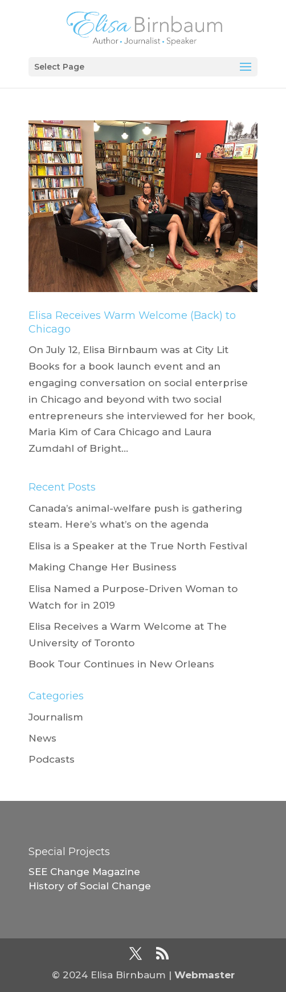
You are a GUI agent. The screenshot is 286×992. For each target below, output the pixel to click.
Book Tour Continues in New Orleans (121, 664)
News (42, 738)
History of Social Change (89, 886)
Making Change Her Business (102, 567)
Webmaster (204, 975)
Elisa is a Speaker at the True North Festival (137, 546)
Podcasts (51, 759)
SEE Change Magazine (84, 871)
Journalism (55, 717)
